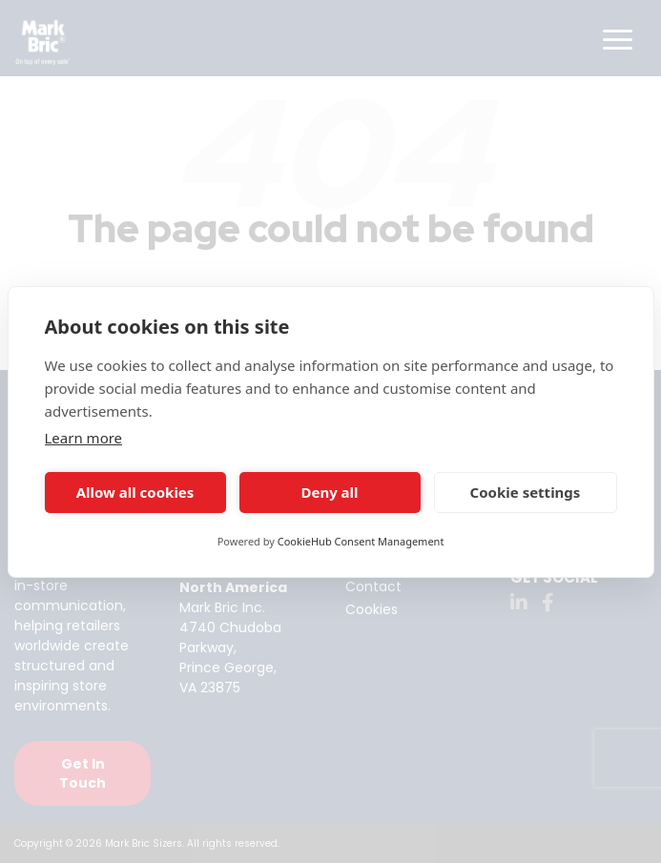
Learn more (84, 437)
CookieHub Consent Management (361, 541)
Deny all (329, 492)
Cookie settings (525, 492)
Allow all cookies (135, 492)
